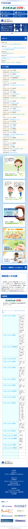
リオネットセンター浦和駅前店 (10, 346)
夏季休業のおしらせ (15, 119)
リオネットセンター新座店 (10, 447)
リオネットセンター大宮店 (9, 315)
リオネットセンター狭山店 (9, 430)
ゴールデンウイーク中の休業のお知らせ (11, 44)
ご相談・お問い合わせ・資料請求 (14, 492)
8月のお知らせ (13, 123)
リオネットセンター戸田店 (10, 435)
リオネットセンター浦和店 (9, 335)
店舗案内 (14, 479)
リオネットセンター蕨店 (9, 444)
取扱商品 (14, 488)
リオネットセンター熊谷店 (9, 402)
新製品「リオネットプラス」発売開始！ (11, 62)
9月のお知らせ (13, 152)
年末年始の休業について (16, 106)
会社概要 (14, 493)
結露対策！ (13, 90)
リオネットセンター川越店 (9, 367)
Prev (2, 28)
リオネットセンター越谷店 (9, 379)
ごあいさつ (14, 477)
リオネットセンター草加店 (9, 385)
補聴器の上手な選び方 (14, 484)
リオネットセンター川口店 (9, 358)
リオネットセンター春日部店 (10, 391)
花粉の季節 (13, 126)
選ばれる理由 (14, 483)
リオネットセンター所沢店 (9, 361)
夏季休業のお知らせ (15, 72)
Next (25, 28)
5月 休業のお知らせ (15, 110)
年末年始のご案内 (14, 103)
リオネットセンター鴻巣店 (10, 438)
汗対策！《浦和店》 (15, 75)
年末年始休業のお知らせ (7, 53)
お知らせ (4, 38)
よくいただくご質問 (14, 490)
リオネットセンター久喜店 (9, 423)
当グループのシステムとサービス (14, 481)
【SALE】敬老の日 (15, 94)
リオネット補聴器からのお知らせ (12, 267)
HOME (14, 470)
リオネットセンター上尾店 (9, 397)
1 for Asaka (13, 130)
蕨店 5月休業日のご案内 (16, 148)
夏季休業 (12, 145)
